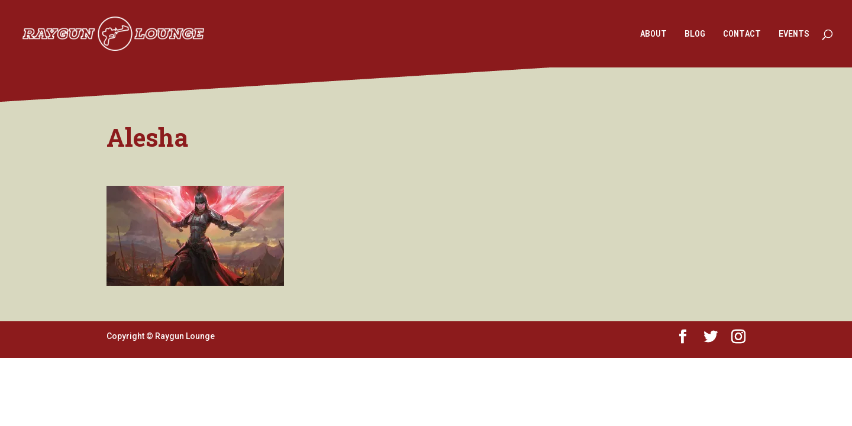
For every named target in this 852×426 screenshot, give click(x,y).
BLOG (695, 34)
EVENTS (794, 34)
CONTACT (742, 34)
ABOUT (653, 34)
